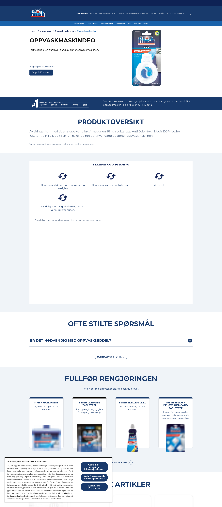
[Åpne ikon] (190, 14)
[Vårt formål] (158, 13)
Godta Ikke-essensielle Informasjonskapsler (94, 467)
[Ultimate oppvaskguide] (102, 13)
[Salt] (129, 23)
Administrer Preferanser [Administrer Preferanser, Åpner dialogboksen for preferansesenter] (94, 486)
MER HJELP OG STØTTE (109, 357)
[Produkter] (82, 13)
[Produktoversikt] (141, 23)
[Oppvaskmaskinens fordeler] (133, 13)
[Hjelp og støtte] (176, 13)
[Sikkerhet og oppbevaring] (111, 164)
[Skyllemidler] (92, 23)
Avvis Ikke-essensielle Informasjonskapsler (94, 477)
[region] (58, 479)
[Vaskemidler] (79, 23)
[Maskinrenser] (107, 23)
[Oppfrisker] (120, 23)
